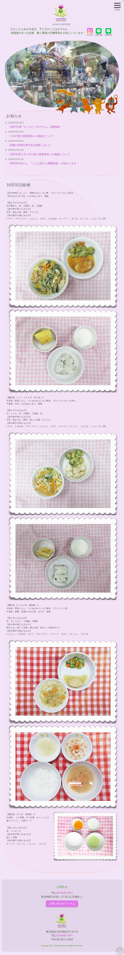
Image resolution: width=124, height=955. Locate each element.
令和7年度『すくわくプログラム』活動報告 (35, 126)
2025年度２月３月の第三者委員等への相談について (40, 154)
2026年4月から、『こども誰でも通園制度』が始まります (43, 163)
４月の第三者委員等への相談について (32, 136)
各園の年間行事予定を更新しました (30, 145)
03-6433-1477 (65, 893)
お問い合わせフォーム (62, 903)
